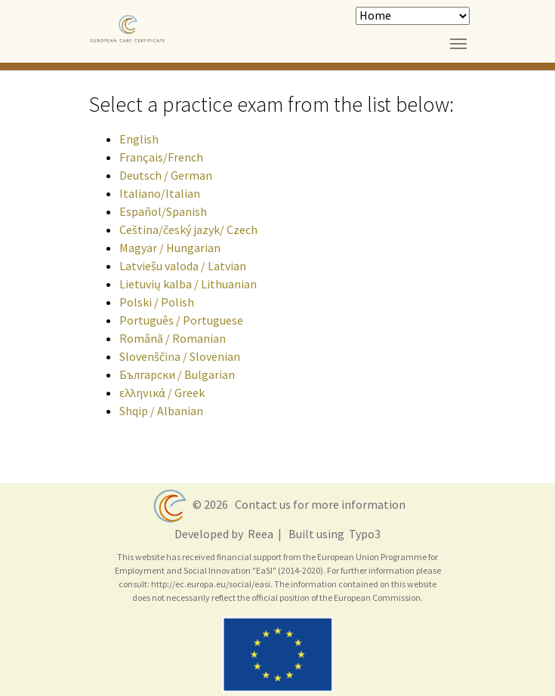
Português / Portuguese (181, 320)
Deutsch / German (165, 175)
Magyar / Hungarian (169, 247)
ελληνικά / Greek (162, 392)
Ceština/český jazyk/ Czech (188, 229)
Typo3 (364, 533)
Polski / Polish (156, 302)
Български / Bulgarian (177, 374)
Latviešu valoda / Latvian (182, 265)
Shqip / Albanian (161, 410)
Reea (259, 533)
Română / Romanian (172, 338)
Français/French (161, 157)
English (139, 138)
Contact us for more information (317, 503)
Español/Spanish (163, 211)
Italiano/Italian (159, 193)
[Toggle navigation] (458, 44)
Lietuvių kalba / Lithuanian (188, 283)
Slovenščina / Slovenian (179, 356)
